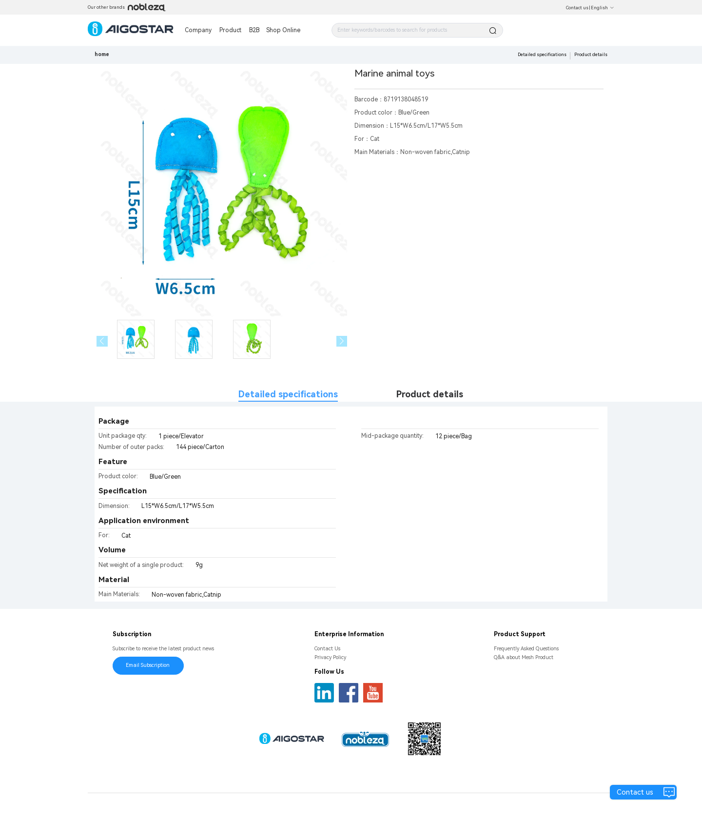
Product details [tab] (429, 394)
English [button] (602, 7)
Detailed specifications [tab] (288, 394)
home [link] (102, 54)
